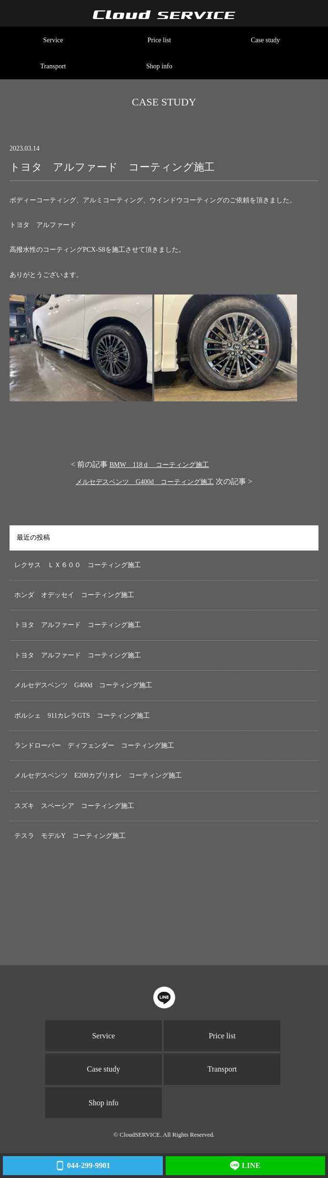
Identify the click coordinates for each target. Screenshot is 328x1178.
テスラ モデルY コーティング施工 (70, 835)
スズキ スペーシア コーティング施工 (74, 805)
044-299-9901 (82, 1165)
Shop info (159, 66)
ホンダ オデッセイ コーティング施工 (74, 594)
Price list (159, 40)
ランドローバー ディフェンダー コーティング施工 (94, 745)
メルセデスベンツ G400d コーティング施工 (145, 481)
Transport (53, 66)
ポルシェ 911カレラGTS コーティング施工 (82, 715)
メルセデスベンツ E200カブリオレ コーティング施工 (98, 775)
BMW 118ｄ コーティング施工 (159, 464)
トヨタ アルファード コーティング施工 (77, 624)
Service (53, 40)
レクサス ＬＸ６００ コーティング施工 (77, 565)
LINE (245, 1165)
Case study (265, 40)
